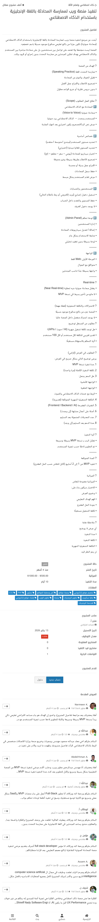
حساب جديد (54, 680)
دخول (40, 680)
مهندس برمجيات (78, 734)
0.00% (44, 636)
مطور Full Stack (78, 708)
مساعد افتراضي (87, 625)
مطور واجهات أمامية (76, 787)
